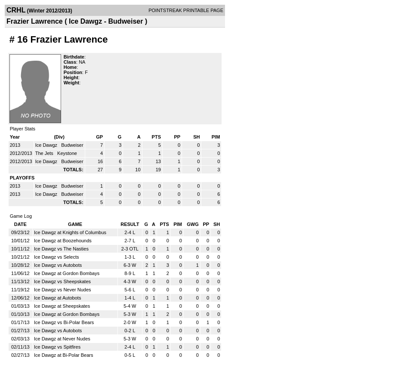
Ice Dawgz (47, 145)
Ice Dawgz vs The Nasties (61, 248)
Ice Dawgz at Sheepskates (62, 306)
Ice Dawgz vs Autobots (58, 265)
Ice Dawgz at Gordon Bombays (66, 273)
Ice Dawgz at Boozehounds (63, 240)
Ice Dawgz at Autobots (57, 297)
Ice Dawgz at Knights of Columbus (70, 232)
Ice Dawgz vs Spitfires (57, 346)
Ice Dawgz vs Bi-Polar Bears (64, 322)
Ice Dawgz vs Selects (56, 257)
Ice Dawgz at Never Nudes (62, 338)
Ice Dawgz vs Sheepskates (62, 281)
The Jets (45, 153)
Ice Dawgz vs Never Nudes (62, 289)
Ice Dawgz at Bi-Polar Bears (63, 355)
